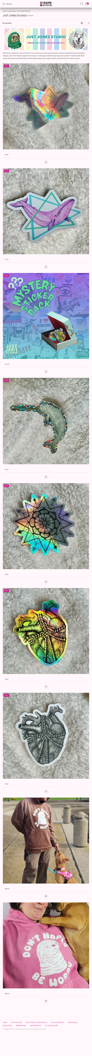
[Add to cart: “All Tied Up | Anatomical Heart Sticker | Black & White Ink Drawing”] (46, 804)
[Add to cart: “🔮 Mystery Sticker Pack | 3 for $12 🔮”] (46, 377)
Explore (9, 4)
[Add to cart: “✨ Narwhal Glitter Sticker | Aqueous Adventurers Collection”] (46, 484)
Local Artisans (12, 11)
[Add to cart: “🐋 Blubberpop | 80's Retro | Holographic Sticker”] (46, 163)
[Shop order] (38, 23)
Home (4, 11)
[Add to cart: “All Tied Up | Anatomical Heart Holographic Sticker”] (46, 697)
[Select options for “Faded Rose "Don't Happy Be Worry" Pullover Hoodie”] (46, 1017)
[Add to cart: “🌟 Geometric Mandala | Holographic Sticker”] (46, 591)
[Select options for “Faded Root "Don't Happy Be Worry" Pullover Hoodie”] (46, 911)
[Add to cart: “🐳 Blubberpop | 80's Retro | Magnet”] (46, 270)
